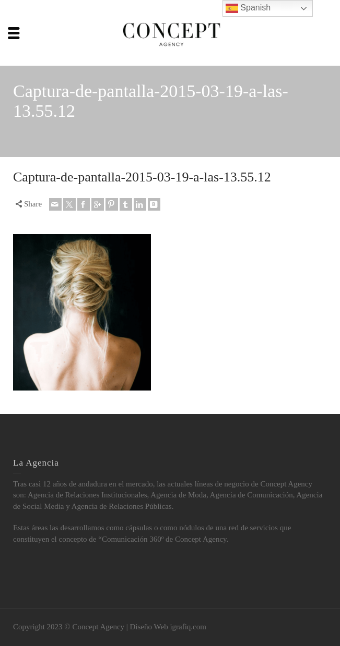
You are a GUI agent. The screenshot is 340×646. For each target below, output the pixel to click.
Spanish (248, 8)
